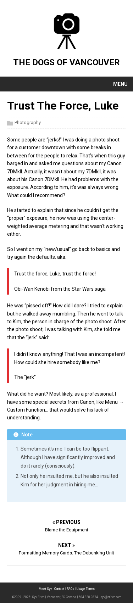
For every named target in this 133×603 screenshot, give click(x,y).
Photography (28, 122)
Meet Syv (45, 589)
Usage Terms (86, 589)
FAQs (70, 589)
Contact (59, 589)
